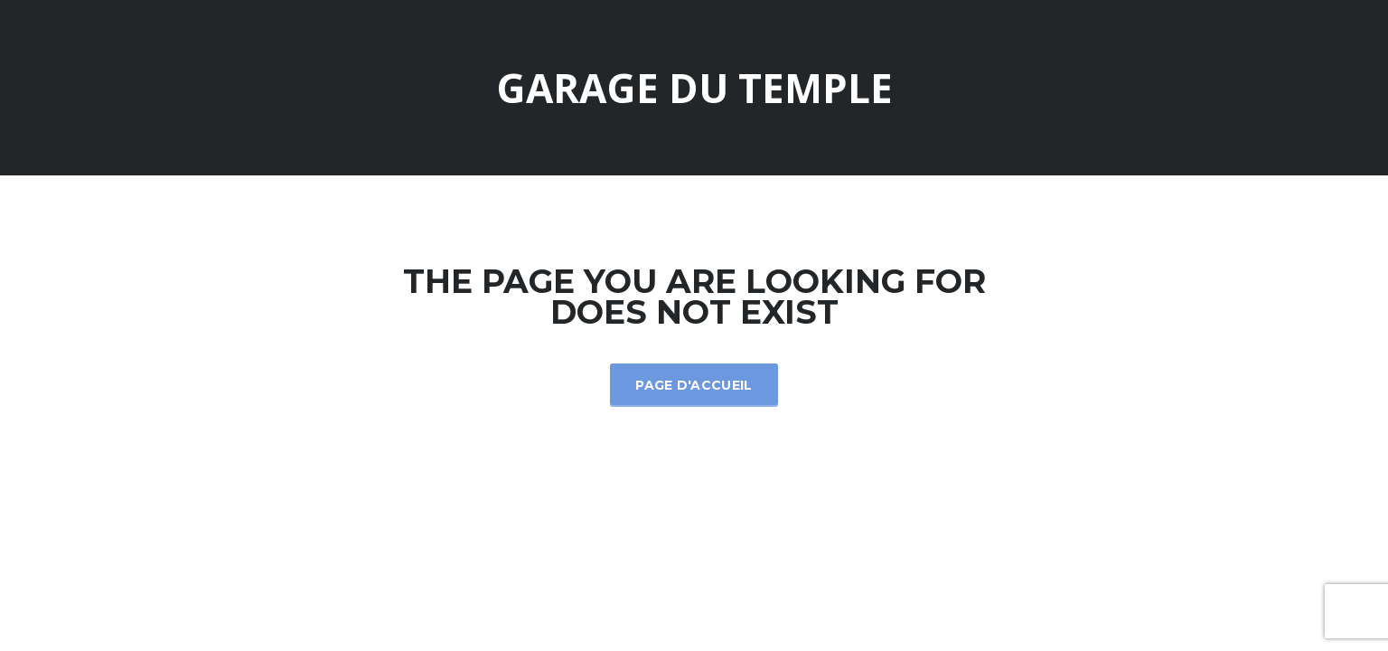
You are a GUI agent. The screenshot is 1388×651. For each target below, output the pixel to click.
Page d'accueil (693, 385)
